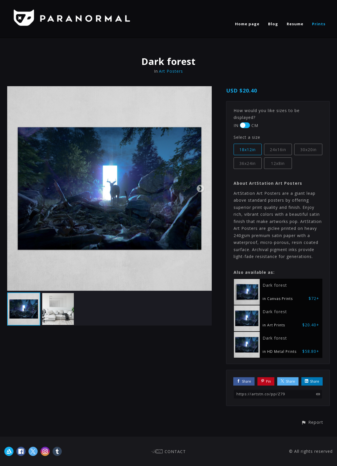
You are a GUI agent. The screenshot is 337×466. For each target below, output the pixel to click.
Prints (319, 23)
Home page (247, 23)
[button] (312, 422)
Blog (273, 23)
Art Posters (171, 71)
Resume (295, 23)
